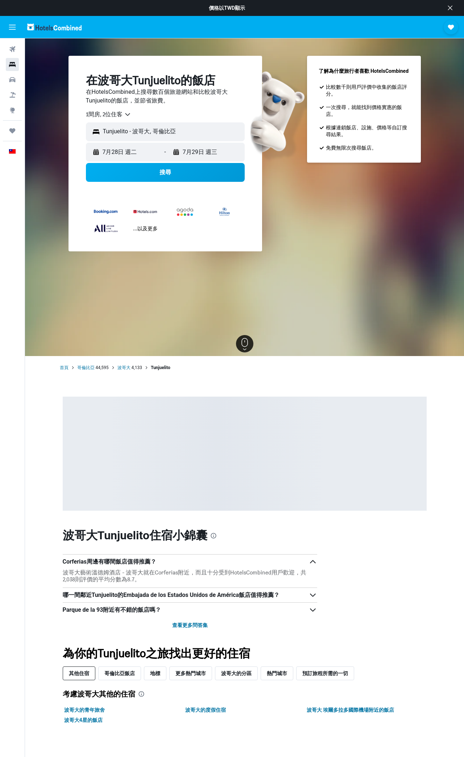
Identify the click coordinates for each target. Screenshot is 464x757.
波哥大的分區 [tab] (236, 673)
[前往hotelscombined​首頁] (54, 27)
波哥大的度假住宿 (205, 710)
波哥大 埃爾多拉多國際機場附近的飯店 (350, 710)
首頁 (64, 367)
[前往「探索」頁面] (12, 110)
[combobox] (108, 114)
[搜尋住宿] (12, 64)
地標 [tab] (155, 673)
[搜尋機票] (12, 49)
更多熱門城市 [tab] (190, 673)
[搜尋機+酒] (12, 95)
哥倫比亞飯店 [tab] (119, 673)
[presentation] (213, 535)
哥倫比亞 (86, 367)
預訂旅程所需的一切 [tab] (325, 673)
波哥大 (123, 367)
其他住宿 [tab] (79, 673)
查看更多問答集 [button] (190, 625)
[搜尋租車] (12, 79)
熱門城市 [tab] (277, 673)
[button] (450, 8)
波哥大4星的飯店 (83, 720)
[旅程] (12, 131)
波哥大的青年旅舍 (84, 710)
